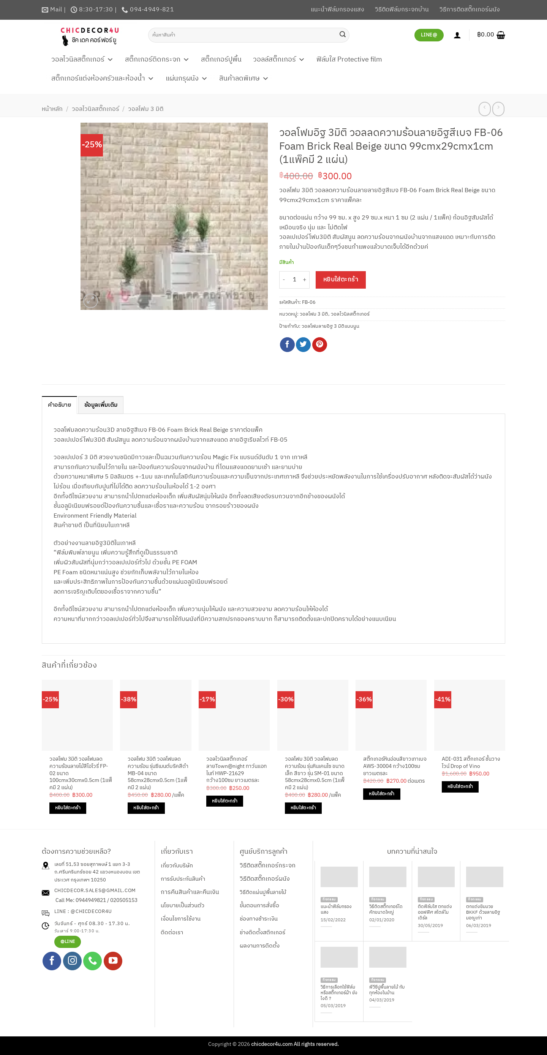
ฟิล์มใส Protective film (349, 59)
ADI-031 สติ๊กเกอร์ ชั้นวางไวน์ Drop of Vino (471, 763)
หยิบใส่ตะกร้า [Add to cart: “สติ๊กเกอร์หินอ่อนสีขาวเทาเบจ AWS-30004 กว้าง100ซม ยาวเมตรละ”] (381, 794)
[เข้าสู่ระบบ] (457, 35)
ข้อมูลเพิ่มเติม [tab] (104, 405)
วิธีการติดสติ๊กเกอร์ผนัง (469, 10)
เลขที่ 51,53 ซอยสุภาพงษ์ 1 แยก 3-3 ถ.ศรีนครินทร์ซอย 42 (92, 868)
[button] (491, 34)
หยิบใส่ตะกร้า (341, 279)
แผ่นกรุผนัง (187, 78)
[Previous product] (498, 109)
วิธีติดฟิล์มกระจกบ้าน (402, 10)
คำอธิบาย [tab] (60, 405)
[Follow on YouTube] (113, 961)
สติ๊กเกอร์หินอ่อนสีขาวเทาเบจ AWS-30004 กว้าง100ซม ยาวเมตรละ (395, 766)
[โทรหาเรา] (92, 961)
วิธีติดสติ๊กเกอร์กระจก (268, 866)
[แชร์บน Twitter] (303, 344)
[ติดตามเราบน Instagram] (72, 961)
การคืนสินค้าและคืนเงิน (190, 893)
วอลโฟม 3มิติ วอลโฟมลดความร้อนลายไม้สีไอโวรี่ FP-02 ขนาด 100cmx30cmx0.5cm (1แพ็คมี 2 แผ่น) (80, 774)
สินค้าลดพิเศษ (244, 78)
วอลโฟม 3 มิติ (145, 109)
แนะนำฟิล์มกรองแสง (337, 10)
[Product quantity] (294, 280)
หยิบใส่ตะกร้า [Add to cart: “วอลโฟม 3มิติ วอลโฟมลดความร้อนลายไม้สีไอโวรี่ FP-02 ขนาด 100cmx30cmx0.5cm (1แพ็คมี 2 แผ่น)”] (68, 808)
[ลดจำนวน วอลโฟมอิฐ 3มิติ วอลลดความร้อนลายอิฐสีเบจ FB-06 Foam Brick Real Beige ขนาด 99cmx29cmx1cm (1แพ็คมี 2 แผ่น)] (283, 280)
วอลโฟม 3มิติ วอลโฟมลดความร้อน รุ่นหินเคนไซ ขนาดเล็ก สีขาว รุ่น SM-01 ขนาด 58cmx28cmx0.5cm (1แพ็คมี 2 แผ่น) (315, 774)
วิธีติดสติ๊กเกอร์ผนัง (265, 879)
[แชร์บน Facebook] (287, 344)
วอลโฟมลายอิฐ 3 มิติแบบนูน (330, 326)
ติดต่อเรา (172, 932)
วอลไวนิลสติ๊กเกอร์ (82, 59)
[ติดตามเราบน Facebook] (52, 961)
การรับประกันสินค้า (183, 879)
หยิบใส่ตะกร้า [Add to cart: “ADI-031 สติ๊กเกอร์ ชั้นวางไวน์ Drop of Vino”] (460, 787)
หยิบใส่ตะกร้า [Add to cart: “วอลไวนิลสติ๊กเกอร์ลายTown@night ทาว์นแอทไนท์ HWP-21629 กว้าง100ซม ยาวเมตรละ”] (224, 801)
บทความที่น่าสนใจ (412, 852)
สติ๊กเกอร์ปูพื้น (221, 59)
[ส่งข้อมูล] (342, 35)
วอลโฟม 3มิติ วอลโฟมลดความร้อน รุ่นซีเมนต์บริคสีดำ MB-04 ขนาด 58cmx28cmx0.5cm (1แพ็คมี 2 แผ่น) (158, 774)
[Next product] (484, 109)
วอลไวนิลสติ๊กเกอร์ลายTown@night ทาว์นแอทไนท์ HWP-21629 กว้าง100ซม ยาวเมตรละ (236, 770)
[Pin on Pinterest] (319, 344)
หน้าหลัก (52, 109)
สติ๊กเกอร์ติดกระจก (157, 59)
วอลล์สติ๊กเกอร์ (279, 59)
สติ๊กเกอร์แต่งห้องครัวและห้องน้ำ (102, 78)
